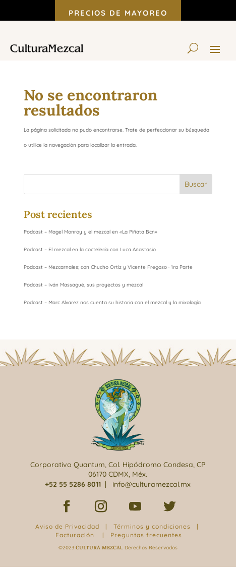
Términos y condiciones (152, 526)
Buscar (196, 184)
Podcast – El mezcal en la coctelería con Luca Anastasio (90, 249)
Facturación (74, 535)
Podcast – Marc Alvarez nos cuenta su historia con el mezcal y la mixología (112, 302)
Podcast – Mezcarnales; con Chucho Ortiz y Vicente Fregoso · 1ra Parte (108, 267)
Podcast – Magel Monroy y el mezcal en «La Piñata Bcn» (90, 232)
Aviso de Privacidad (67, 526)
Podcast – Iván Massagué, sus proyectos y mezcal (83, 284)
